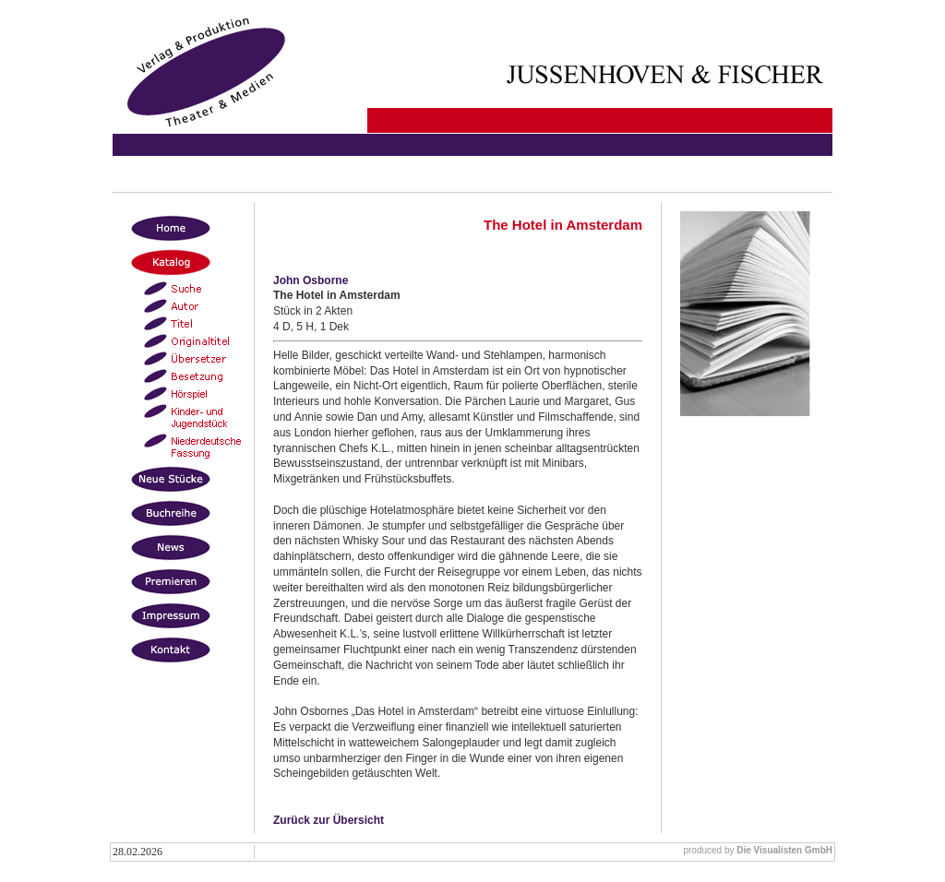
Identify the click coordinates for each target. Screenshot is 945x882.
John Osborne (310, 280)
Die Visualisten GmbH (784, 850)
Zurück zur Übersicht (328, 820)
